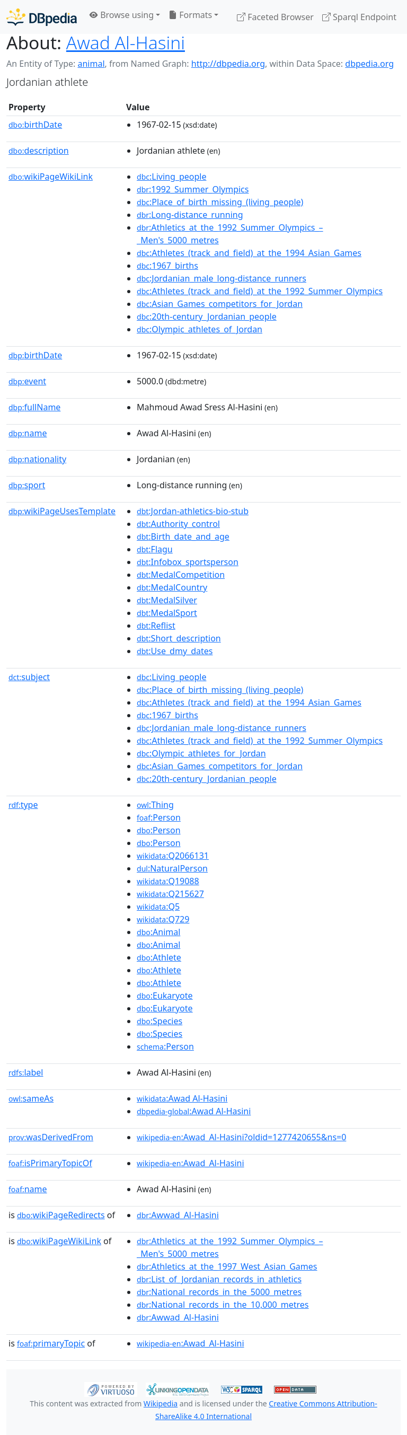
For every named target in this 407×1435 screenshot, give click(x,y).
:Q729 (163, 919)
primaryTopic (51, 1343)
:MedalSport (167, 613)
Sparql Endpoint (359, 17)
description (38, 150)
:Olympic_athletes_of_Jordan (199, 329)
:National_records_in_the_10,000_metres (223, 1304)
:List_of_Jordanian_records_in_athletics (219, 1279)
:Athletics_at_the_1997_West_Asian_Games (227, 1266)
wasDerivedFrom (50, 1137)
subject (29, 677)
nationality (37, 459)
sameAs (31, 1098)
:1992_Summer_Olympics (193, 189)
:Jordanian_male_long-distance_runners (221, 278)
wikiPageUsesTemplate (62, 511)
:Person (159, 817)
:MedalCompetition (181, 574)
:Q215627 (170, 894)
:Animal (158, 932)
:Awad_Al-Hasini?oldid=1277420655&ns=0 (241, 1137)
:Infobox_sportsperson (187, 562)
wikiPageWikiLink (50, 176)
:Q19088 (168, 881)
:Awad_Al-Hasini (190, 1163)
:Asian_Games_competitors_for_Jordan (220, 304)
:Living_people (171, 176)
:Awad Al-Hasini (182, 1098)
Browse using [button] (122, 15)
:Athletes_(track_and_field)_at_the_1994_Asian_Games (249, 253)
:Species (159, 1021)
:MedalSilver (167, 600)
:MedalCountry (172, 587)
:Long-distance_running (190, 215)
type (23, 805)
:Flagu (155, 549)
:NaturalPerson (172, 868)
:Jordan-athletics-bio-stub (193, 511)
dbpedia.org (369, 63)
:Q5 (158, 906)
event (27, 381)
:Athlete (159, 957)
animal (90, 63)
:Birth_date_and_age (183, 536)
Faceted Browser (275, 17)
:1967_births (167, 265)
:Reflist (156, 625)
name (27, 433)
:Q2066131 (173, 855)
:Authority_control (178, 524)
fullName (34, 407)
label (25, 1072)
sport (26, 485)
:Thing (155, 805)
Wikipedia (161, 1403)
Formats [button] (190, 15)
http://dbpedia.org (228, 63)
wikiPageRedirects (61, 1215)
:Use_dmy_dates (175, 651)
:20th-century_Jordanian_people (207, 316)
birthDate (35, 124)
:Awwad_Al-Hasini (178, 1215)
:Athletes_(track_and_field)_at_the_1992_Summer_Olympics (260, 291)
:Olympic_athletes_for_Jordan (201, 753)
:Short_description (179, 638)
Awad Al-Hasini (125, 42)
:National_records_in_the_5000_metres (219, 1292)
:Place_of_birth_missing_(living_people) (220, 202)
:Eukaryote (165, 995)
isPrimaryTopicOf (50, 1163)
